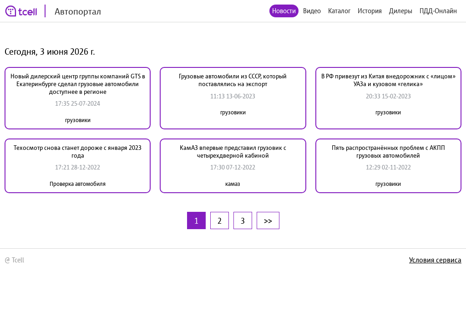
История (370, 10)
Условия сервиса (435, 259)
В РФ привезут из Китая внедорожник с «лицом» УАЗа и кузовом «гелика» (388, 79)
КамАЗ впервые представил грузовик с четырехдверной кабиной (233, 151)
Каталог (339, 10)
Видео (312, 10)
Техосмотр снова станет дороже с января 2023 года (78, 151)
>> (268, 220)
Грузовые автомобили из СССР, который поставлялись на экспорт (233, 79)
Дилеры (400, 10)
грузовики (78, 120)
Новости (284, 10)
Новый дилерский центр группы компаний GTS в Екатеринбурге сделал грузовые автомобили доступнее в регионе (77, 83)
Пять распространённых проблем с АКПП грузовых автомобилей (388, 151)
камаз (232, 183)
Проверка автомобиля (78, 183)
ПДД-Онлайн (438, 10)
